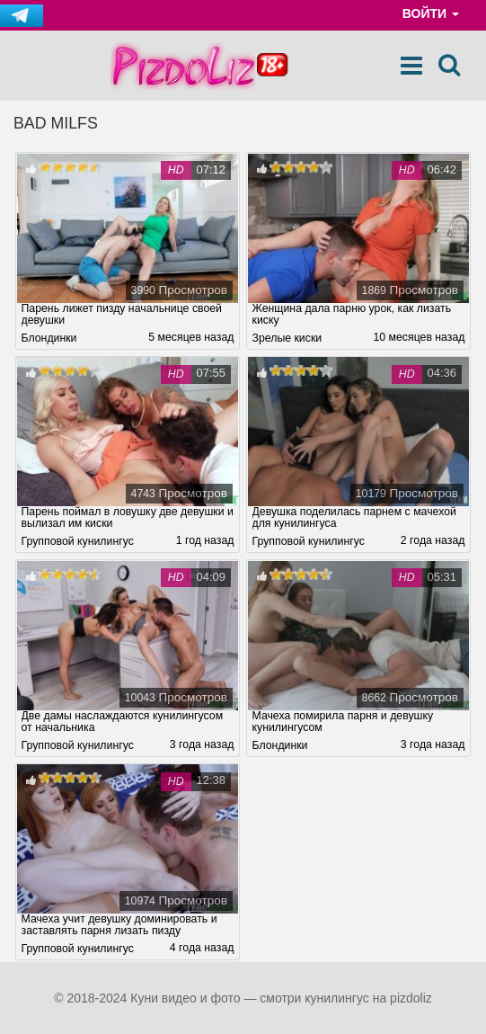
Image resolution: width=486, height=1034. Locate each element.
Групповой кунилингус (78, 541)
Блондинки (49, 338)
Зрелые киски (287, 338)
